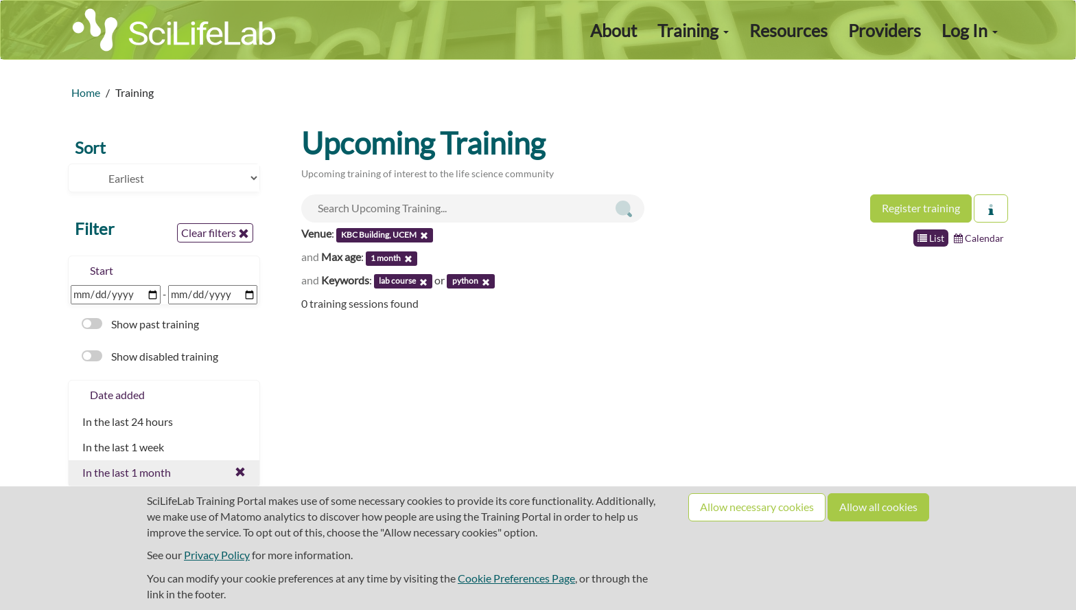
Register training (921, 207)
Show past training (140, 323)
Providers (884, 30)
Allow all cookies (878, 506)
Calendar (979, 238)
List (930, 238)
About (613, 30)
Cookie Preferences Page (516, 578)
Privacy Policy (217, 554)
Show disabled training (150, 356)
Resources (788, 30)
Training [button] (693, 30)
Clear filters (215, 233)
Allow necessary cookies (757, 506)
